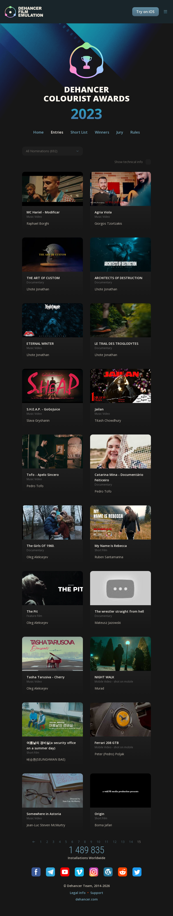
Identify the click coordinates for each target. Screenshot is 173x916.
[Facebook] (36, 871)
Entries (57, 132)
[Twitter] (136, 871)
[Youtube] (64, 871)
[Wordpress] (108, 871)
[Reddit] (122, 871)
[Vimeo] (79, 871)
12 (114, 842)
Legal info (78, 893)
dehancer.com (86, 899)
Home (38, 132)
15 (139, 842)
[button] (52, 201)
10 (98, 842)
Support (96, 893)
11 (106, 842)
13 (123, 842)
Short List (79, 132)
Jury (119, 132)
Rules (135, 132)
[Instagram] (93, 871)
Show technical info (132, 162)
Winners (102, 132)
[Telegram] (50, 871)
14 (131, 842)
